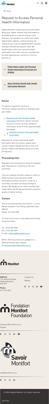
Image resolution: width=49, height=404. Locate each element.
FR (38, 3)
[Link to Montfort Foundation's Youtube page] (19, 334)
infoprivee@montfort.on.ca (19, 233)
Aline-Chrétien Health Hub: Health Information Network (20, 85)
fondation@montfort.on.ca (10, 324)
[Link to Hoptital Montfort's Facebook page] (25, 286)
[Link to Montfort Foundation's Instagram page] (10, 334)
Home (8, 11)
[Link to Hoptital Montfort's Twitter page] (29, 286)
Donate (3, 327)
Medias (27, 280)
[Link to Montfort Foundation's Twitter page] (6, 334)
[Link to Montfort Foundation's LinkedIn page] (14, 334)
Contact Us (28, 277)
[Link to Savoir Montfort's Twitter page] (6, 380)
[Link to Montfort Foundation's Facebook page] (1, 334)
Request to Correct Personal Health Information (23, 133)
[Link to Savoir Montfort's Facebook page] (1, 380)
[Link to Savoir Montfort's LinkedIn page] (14, 380)
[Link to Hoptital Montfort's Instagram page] (33, 286)
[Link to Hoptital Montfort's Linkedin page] (37, 286)
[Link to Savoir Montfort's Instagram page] (10, 380)
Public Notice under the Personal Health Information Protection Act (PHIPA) (20, 69)
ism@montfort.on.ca (8, 373)
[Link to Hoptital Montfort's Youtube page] (41, 286)
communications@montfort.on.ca (17, 245)
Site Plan (5, 401)
